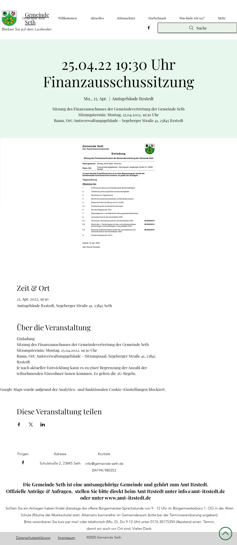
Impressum (66, 537)
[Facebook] (148, 27)
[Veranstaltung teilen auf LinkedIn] (42, 424)
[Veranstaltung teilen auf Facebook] (19, 424)
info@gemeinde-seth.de (104, 463)
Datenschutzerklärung (33, 537)
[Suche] (197, 28)
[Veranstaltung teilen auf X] (31, 424)
